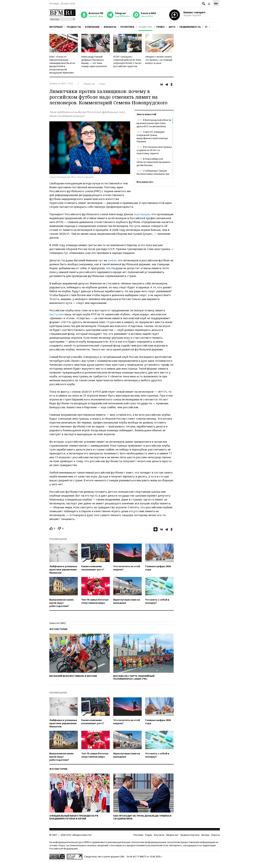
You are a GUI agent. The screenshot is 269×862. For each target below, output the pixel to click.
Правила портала (189, 834)
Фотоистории (58, 629)
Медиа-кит (172, 834)
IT (206, 26)
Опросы (215, 834)
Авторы (205, 834)
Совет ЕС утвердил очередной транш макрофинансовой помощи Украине (152, 136)
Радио (148, 834)
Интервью (56, 26)
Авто (172, 26)
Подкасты (74, 26)
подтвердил (142, 214)
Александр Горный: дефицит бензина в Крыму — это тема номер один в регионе (94, 61)
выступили (56, 314)
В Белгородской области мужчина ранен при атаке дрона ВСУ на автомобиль (154, 123)
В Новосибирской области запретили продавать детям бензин (153, 162)
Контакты (159, 834)
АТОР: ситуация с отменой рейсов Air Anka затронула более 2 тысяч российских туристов (127, 61)
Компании (92, 26)
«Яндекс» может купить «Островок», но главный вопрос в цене (158, 60)
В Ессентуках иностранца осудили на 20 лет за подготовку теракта (154, 150)
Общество (145, 26)
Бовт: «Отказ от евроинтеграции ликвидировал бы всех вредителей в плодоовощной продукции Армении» (62, 64)
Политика (127, 26)
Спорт (102, 83)
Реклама (138, 834)
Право (160, 26)
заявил (112, 260)
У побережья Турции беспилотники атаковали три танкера (153, 174)
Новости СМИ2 (57, 623)
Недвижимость (190, 26)
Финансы (110, 26)
